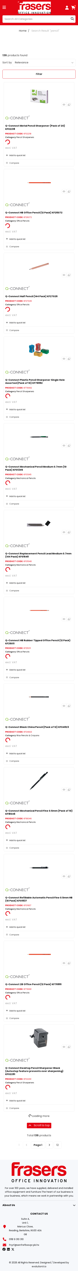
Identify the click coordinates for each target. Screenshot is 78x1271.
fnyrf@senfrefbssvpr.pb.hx (24, 1245)
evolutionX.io (39, 1266)
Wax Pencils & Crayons (27, 735)
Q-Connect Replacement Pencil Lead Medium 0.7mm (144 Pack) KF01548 (38, 555)
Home (23, 31)
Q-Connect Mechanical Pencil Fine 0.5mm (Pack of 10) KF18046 (39, 812)
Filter (39, 74)
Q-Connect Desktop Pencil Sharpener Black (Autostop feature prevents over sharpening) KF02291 (34, 1071)
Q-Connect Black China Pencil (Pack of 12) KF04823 (37, 727)
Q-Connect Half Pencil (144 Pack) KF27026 (31, 296)
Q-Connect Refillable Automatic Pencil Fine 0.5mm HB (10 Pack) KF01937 (38, 899)
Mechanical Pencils (26, 478)
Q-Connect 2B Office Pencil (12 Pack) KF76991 (33, 984)
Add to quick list (15, 155)
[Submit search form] (72, 19)
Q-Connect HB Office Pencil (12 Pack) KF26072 (33, 212)
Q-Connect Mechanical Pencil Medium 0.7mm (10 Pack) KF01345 (36, 468)
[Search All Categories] (39, 19)
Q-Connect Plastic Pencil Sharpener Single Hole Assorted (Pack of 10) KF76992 (35, 381)
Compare (12, 163)
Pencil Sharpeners (25, 137)
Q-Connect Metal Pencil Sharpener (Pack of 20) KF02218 (35, 127)
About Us (8, 1205)
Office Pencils (22, 220)
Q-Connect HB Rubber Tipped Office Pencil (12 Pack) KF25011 (37, 642)
